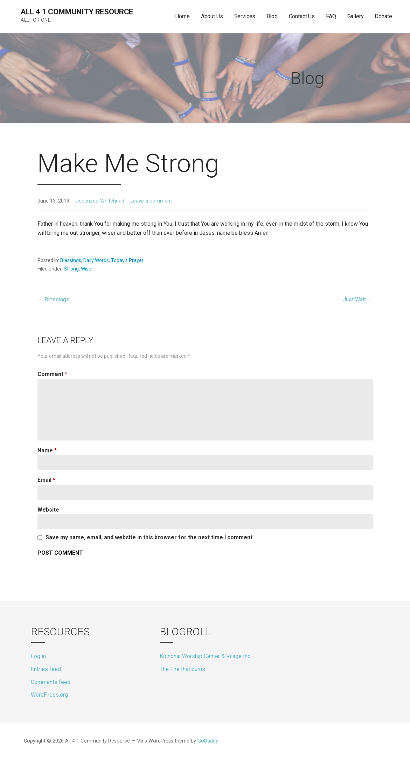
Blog (271, 16)
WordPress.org (49, 694)
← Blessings (53, 299)
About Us (212, 16)
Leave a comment (151, 201)
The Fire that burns (182, 669)
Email (46, 480)
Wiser (87, 269)
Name (47, 450)
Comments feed (50, 682)
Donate (383, 16)
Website (48, 509)
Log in (38, 656)
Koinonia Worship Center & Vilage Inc (205, 656)
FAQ (331, 16)
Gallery (355, 16)
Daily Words (96, 260)
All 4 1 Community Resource (77, 11)
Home (182, 16)
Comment (52, 374)
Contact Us (302, 16)
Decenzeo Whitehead (100, 201)
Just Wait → (358, 299)
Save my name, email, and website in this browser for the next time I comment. (150, 537)
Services (245, 16)
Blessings (70, 260)
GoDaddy (207, 741)
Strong (71, 269)
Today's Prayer (127, 260)
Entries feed (46, 669)
